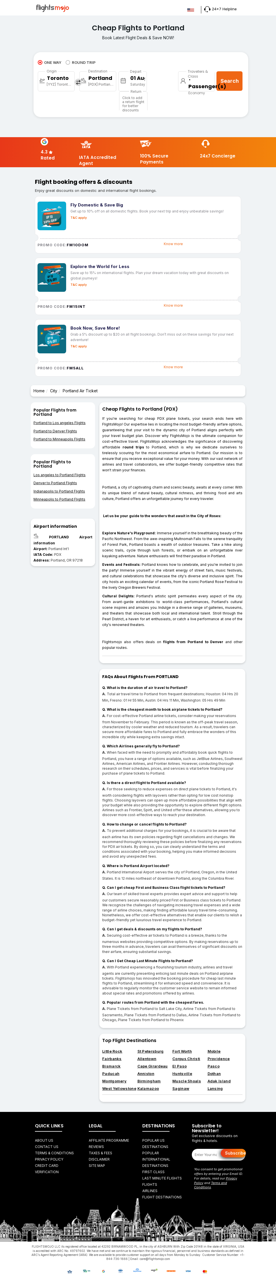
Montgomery (114, 1081)
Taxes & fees (100, 1153)
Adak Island (219, 1081)
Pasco (214, 1066)
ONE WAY (49, 62)
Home (39, 390)
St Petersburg (150, 1051)
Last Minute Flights (162, 1178)
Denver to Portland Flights (55, 483)
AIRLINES (149, 1191)
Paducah (110, 1073)
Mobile (214, 1051)
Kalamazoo (148, 1088)
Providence (219, 1058)
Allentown (147, 1058)
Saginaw (180, 1088)
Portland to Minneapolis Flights (59, 439)
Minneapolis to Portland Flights (59, 499)
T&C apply (78, 218)
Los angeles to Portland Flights (59, 475)
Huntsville (182, 1073)
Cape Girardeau (152, 1066)
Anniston (145, 1073)
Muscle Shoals (186, 1081)
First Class (153, 1172)
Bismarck (111, 1066)
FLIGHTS (149, 1184)
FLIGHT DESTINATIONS (162, 1197)
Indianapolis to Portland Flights (59, 491)
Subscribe (235, 1153)
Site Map (97, 1165)
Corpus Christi (186, 1058)
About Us (44, 1140)
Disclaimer (99, 1159)
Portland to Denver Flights (55, 431)
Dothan (214, 1073)
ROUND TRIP (81, 62)
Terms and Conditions (210, 1185)
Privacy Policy (49, 1159)
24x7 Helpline (220, 9)
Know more (173, 244)
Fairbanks (112, 1058)
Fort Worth (182, 1051)
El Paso (179, 1066)
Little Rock (112, 1051)
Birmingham (149, 1081)
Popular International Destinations (156, 1159)
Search (229, 81)
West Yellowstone (119, 1088)
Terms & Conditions (54, 1153)
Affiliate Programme (109, 1140)
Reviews (96, 1147)
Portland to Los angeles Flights (59, 423)
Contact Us (46, 1147)
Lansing (215, 1088)
